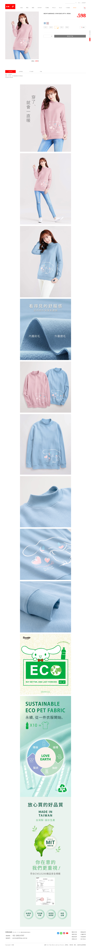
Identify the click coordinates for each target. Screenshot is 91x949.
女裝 (21, 7)
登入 (79, 2)
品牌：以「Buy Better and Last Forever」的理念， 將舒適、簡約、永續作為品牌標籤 (65, 944)
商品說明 (10, 71)
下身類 (47, 7)
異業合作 (74, 939)
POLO (54, 7)
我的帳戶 (84, 2)
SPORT (40, 7)
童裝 (33, 7)
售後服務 (83, 936)
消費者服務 (9, 932)
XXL (67, 27)
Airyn (60, 7)
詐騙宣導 (83, 934)
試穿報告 (21, 71)
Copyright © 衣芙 (9, 944)
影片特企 (83, 939)
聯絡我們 (74, 936)
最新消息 (74, 934)
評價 (41, 71)
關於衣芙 (74, 932)
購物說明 (83, 932)
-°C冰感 (68, 7)
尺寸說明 (31, 71)
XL (61, 27)
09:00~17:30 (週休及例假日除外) (22, 932)
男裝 (27, 7)
